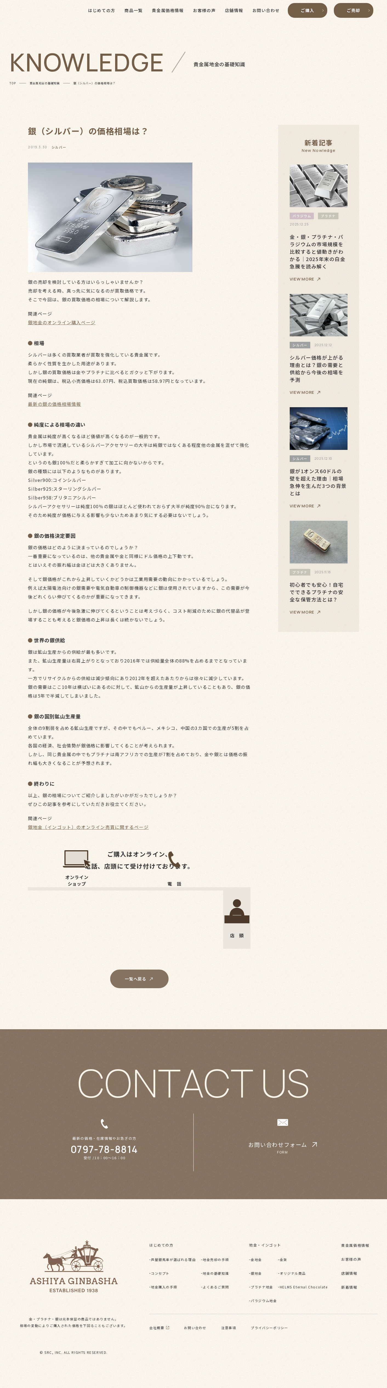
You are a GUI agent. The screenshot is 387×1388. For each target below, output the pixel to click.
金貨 (283, 1259)
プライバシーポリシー (269, 1327)
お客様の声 (351, 1259)
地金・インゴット (265, 1245)
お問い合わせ (195, 1327)
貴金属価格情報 (355, 1245)
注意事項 (228, 1327)
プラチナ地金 (262, 1287)
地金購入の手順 (164, 1287)
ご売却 (358, 18)
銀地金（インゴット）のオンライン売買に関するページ (88, 827)
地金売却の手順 (216, 1259)
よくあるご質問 (216, 1287)
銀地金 (256, 1273)
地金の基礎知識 (216, 1273)
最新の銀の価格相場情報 (54, 404)
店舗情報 (349, 1273)
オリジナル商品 (293, 1273)
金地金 (256, 1259)
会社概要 (159, 1327)
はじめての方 (161, 1245)
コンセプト (160, 1273)
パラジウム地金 (264, 1300)
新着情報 (349, 1287)
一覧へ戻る (139, 979)
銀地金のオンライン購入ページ (61, 322)
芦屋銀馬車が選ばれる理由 (173, 1259)
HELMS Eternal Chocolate (304, 1287)
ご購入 (312, 18)
